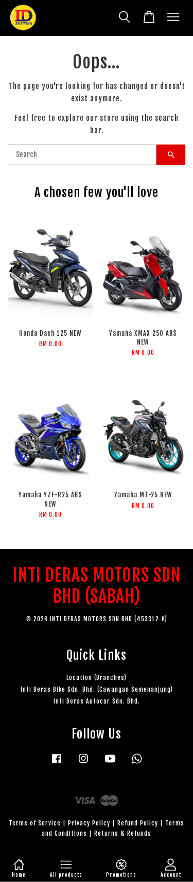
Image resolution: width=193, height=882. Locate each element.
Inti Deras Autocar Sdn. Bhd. (97, 701)
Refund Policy (137, 823)
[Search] (82, 155)
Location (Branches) (96, 677)
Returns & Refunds (122, 833)
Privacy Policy (89, 823)
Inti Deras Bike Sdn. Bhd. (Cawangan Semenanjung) (97, 689)
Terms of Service (35, 823)
